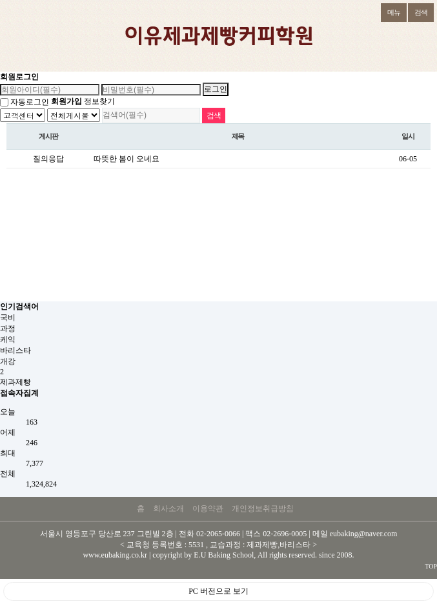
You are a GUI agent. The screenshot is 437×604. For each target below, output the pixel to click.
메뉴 (390, 9)
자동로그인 (29, 101)
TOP (431, 566)
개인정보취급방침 (263, 508)
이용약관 (207, 508)
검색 (417, 9)
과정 (7, 328)
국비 (7, 317)
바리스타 (15, 350)
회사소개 (168, 508)
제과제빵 (15, 382)
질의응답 (48, 158)
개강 (7, 361)
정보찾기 (99, 101)
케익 (7, 339)
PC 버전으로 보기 (218, 591)
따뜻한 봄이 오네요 (126, 158)
